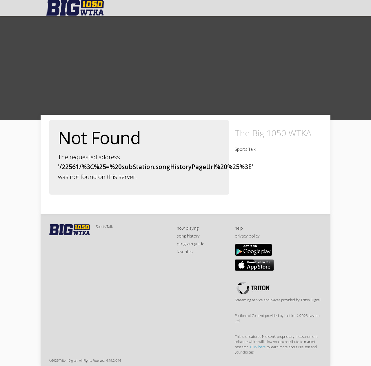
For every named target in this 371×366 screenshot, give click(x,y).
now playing (188, 228)
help (239, 228)
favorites (185, 251)
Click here (258, 347)
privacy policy (247, 236)
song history (188, 236)
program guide (190, 244)
